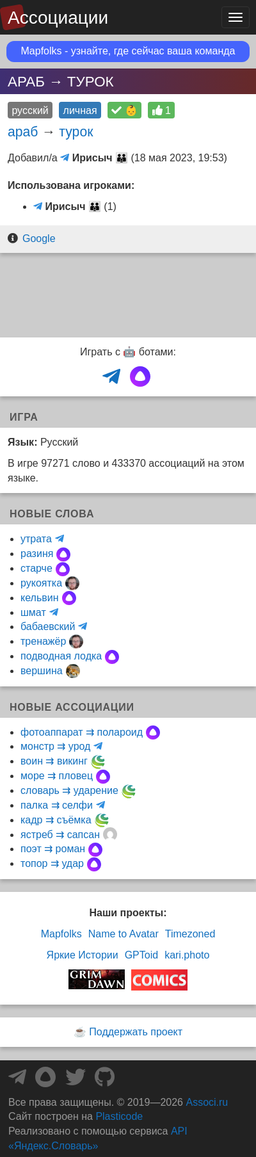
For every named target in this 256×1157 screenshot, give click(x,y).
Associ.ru (207, 1102)
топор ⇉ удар (52, 863)
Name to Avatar (123, 933)
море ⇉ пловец (56, 775)
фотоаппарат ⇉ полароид (81, 732)
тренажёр (43, 641)
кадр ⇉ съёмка (56, 819)
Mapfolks (61, 933)
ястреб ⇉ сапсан (60, 834)
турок (76, 131)
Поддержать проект (135, 1031)
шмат (33, 612)
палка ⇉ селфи (56, 805)
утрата (36, 538)
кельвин (39, 597)
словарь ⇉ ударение (69, 790)
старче (36, 568)
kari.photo (186, 955)
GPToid (141, 955)
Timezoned (190, 933)
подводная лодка (61, 656)
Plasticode (119, 1116)
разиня (36, 553)
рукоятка (41, 583)
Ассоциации (58, 18)
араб (23, 131)
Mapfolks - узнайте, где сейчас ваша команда (128, 50)
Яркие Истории (82, 955)
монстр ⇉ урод (55, 746)
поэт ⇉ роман (52, 848)
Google (39, 238)
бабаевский (47, 626)
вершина (41, 670)
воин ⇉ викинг (54, 761)
